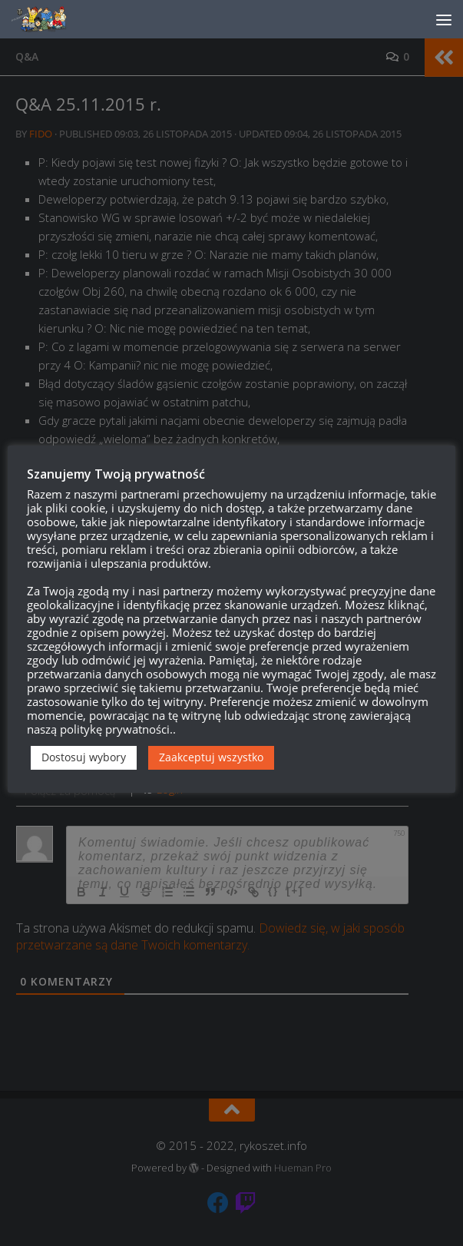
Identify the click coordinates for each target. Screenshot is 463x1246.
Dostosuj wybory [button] (83, 757)
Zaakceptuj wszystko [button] (211, 757)
